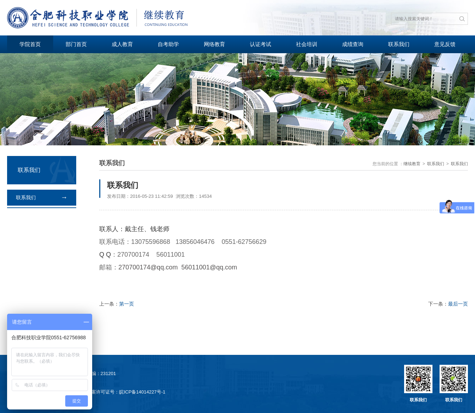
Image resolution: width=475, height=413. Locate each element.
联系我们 (398, 44)
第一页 (126, 304)
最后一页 (458, 304)
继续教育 (411, 163)
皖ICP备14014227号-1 (142, 392)
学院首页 (30, 44)
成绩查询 (352, 44)
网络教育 (214, 44)
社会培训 (306, 44)
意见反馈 (445, 44)
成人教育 (122, 44)
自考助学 (168, 44)
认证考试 (260, 44)
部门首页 (76, 44)
